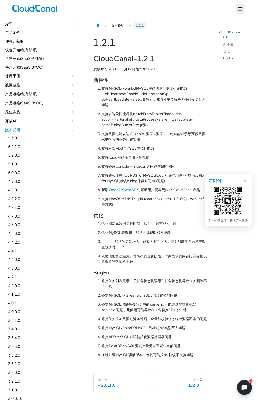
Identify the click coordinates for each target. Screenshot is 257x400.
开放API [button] (12, 120)
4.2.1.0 (14, 276)
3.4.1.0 (14, 320)
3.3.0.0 (14, 372)
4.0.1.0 (14, 302)
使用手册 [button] (12, 75)
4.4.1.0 (14, 250)
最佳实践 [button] (12, 111)
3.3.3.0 (14, 346)
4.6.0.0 (14, 224)
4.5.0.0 (14, 233)
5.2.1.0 (14, 146)
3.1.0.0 (14, 389)
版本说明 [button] (12, 129)
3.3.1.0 (14, 363)
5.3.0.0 (14, 137)
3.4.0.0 (14, 328)
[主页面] (98, 25)
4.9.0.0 (14, 181)
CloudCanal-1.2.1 (229, 34)
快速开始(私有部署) (21, 49)
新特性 (228, 44)
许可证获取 (14, 41)
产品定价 (12, 32)
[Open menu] (240, 9)
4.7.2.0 (14, 198)
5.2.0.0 (14, 155)
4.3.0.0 (14, 268)
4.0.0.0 (14, 311)
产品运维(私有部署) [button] (21, 93)
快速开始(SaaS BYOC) (24, 67)
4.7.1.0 (14, 207)
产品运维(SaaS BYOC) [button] (24, 102)
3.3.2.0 (14, 355)
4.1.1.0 (14, 294)
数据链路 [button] (12, 84)
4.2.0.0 (14, 285)
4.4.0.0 (14, 259)
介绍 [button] (9, 23)
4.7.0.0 (14, 216)
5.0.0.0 (14, 172)
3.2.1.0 (14, 381)
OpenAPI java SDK (124, 189)
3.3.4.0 (14, 337)
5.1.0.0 (14, 163)
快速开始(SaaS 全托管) (24, 58)
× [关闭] (245, 180)
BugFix (228, 58)
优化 (226, 51)
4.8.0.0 (14, 189)
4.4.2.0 (14, 242)
